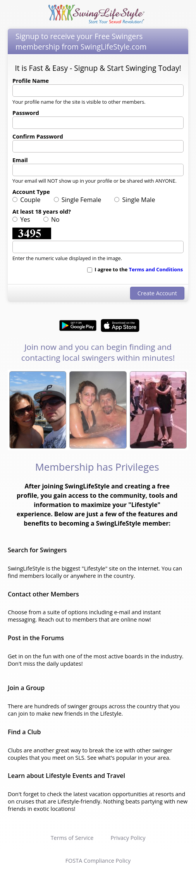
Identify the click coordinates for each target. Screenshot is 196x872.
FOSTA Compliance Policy (98, 860)
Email (20, 160)
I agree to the (135, 269)
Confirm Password (37, 136)
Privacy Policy (127, 837)
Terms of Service (72, 837)
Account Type (31, 191)
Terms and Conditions (156, 269)
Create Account (157, 293)
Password (25, 112)
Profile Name (30, 80)
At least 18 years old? (41, 211)
